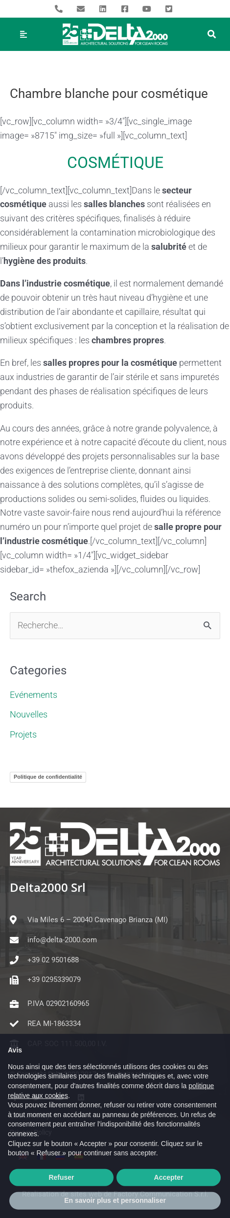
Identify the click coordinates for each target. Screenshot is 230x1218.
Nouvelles (28, 714)
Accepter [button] (169, 1198)
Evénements (33, 695)
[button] (211, 34)
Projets (23, 734)
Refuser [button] (61, 1198)
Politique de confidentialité (48, 777)
